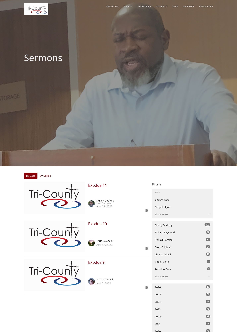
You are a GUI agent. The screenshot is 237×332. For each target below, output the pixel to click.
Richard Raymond (182, 232)
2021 (182, 323)
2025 (182, 294)
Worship (188, 6)
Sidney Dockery (182, 225)
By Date (30, 175)
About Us (112, 6)
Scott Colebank (182, 247)
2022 (182, 316)
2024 (182, 302)
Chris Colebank (182, 254)
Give (175, 6)
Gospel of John (163, 207)
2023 (182, 309)
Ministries (144, 6)
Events (128, 6)
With (157, 192)
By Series (45, 175)
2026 (182, 287)
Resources (206, 6)
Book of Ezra (162, 199)
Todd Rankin (182, 261)
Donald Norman (182, 239)
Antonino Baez (182, 269)
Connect (162, 6)
